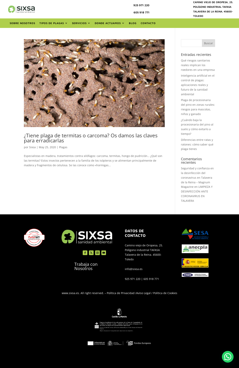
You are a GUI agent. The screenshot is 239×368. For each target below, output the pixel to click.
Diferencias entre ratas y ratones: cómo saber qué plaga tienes (197, 144)
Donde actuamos (108, 23)
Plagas (63, 147)
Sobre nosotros (22, 23)
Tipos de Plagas (51, 23)
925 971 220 (141, 5)
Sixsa (32, 147)
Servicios (79, 23)
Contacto (148, 23)
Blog (132, 23)
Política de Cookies (165, 293)
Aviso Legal (143, 293)
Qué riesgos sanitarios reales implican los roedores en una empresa (198, 65)
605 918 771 (141, 12)
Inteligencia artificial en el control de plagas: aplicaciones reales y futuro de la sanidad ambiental (198, 85)
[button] (228, 357)
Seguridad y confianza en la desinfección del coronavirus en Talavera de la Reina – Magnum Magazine (197, 177)
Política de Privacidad (121, 293)
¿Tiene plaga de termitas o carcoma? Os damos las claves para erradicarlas (90, 138)
